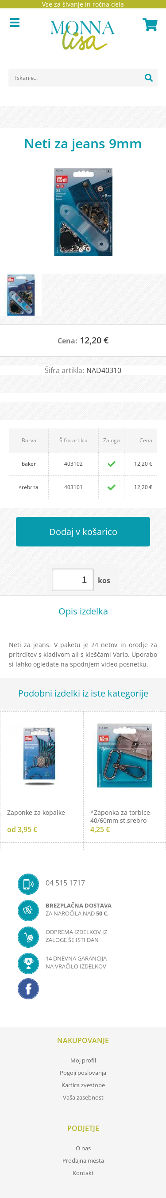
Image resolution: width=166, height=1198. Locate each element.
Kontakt (83, 1173)
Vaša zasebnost (83, 1097)
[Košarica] (149, 24)
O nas (83, 1148)
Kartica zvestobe (83, 1085)
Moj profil (83, 1060)
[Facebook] (83, 991)
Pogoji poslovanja (83, 1073)
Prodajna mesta (83, 1160)
